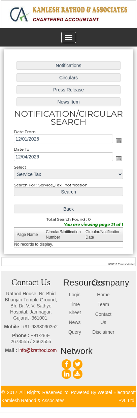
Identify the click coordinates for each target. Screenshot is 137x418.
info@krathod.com (38, 350)
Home (103, 294)
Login (74, 294)
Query (74, 332)
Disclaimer (103, 332)
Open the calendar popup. (118, 141)
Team (103, 304)
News (75, 322)
